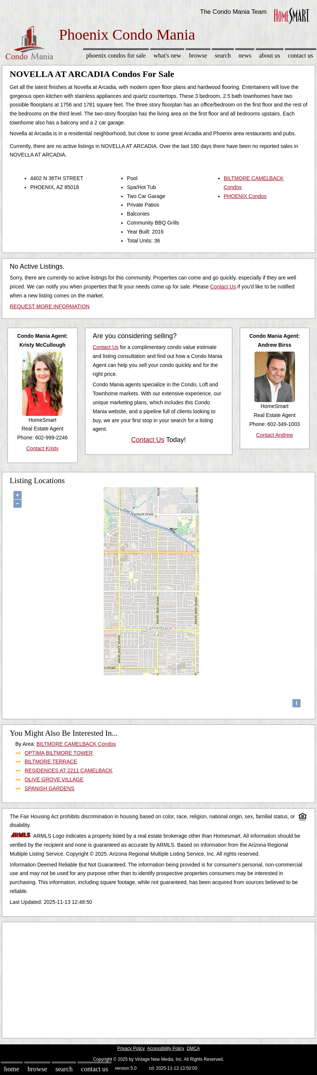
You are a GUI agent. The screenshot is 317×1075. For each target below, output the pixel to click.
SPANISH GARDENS (50, 788)
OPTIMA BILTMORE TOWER (59, 753)
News (245, 55)
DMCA (193, 1048)
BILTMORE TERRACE (51, 761)
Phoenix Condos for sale (116, 55)
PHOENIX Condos (245, 196)
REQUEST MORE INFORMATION (50, 306)
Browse (198, 55)
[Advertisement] (158, 978)
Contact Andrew (274, 435)
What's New (167, 55)
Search (223, 55)
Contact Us (300, 55)
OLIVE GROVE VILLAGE (54, 779)
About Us (269, 55)
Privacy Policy (131, 1048)
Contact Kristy (42, 448)
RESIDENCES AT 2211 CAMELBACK (69, 770)
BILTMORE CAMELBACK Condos (76, 744)
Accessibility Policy (165, 1048)
